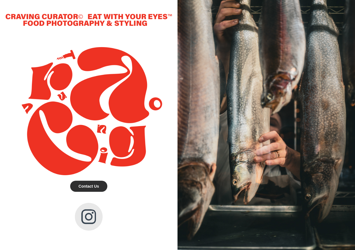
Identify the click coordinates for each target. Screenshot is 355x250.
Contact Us (88, 186)
